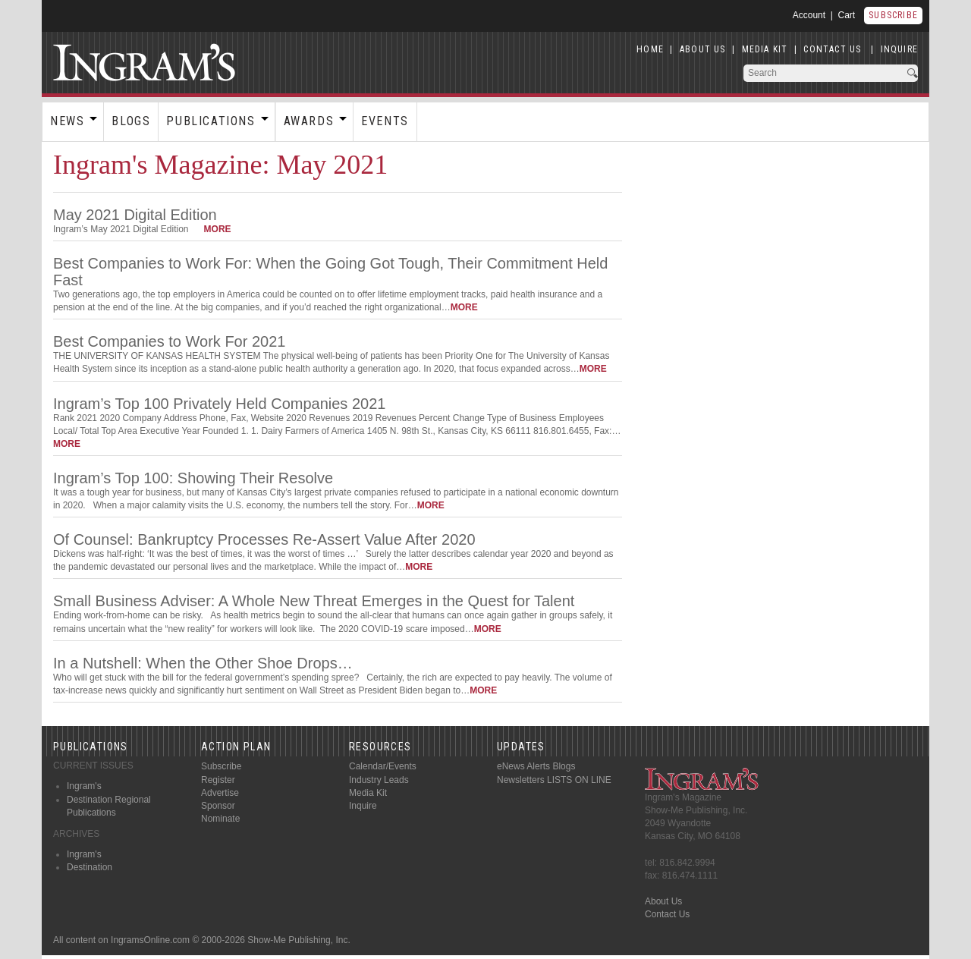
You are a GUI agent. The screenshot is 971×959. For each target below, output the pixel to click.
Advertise (220, 793)
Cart (847, 15)
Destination (89, 867)
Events (385, 121)
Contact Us (667, 914)
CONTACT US (832, 49)
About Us (663, 901)
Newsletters (521, 780)
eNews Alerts (523, 766)
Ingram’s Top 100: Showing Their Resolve (193, 478)
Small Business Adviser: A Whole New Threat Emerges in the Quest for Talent (313, 601)
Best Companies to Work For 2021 (169, 341)
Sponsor (218, 805)
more (217, 229)
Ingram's (84, 786)
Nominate (220, 818)
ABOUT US (703, 49)
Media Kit (368, 793)
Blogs (131, 121)
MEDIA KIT (765, 49)
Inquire (363, 805)
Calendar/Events (382, 766)
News (67, 121)
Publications (210, 121)
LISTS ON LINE (579, 780)
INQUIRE (899, 49)
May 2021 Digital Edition (135, 214)
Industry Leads (379, 780)
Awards (309, 121)
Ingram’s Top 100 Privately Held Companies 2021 (219, 403)
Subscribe (893, 15)
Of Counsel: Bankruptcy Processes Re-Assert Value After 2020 (264, 539)
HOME (650, 49)
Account (809, 15)
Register (218, 780)
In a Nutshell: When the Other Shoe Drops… (203, 663)
